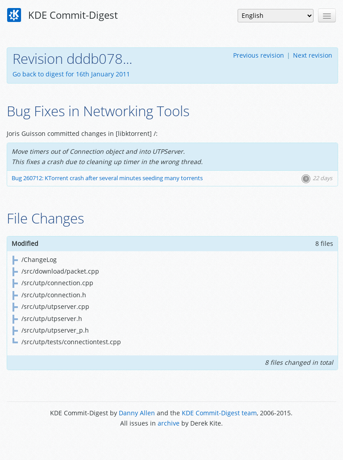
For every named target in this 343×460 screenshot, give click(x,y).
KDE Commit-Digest (62, 15)
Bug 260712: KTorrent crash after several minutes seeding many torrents (107, 178)
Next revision (312, 55)
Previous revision (258, 55)
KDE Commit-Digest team (219, 413)
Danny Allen (137, 413)
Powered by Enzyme (171, 443)
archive (169, 423)
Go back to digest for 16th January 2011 (71, 74)
